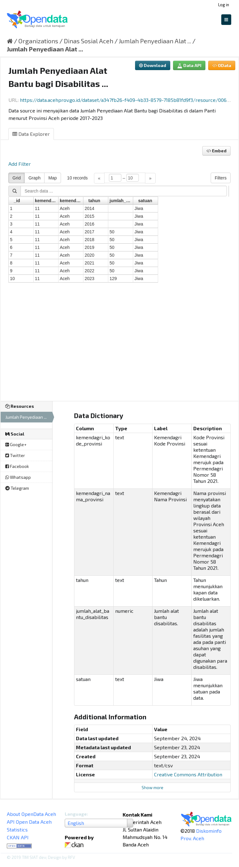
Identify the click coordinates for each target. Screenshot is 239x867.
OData (221, 65)
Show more (152, 787)
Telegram (17, 488)
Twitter (15, 455)
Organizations (38, 41)
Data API (189, 65)
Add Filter (19, 164)
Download (152, 65)
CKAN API (18, 837)
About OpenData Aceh (31, 814)
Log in (223, 4)
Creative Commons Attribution (188, 774)
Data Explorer (31, 134)
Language (76, 814)
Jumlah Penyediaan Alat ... (155, 41)
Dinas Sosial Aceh (88, 41)
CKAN (75, 845)
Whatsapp (18, 477)
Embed (216, 150)
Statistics (17, 829)
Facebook (17, 466)
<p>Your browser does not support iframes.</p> (119, 283)
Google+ (15, 444)
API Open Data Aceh (29, 822)
